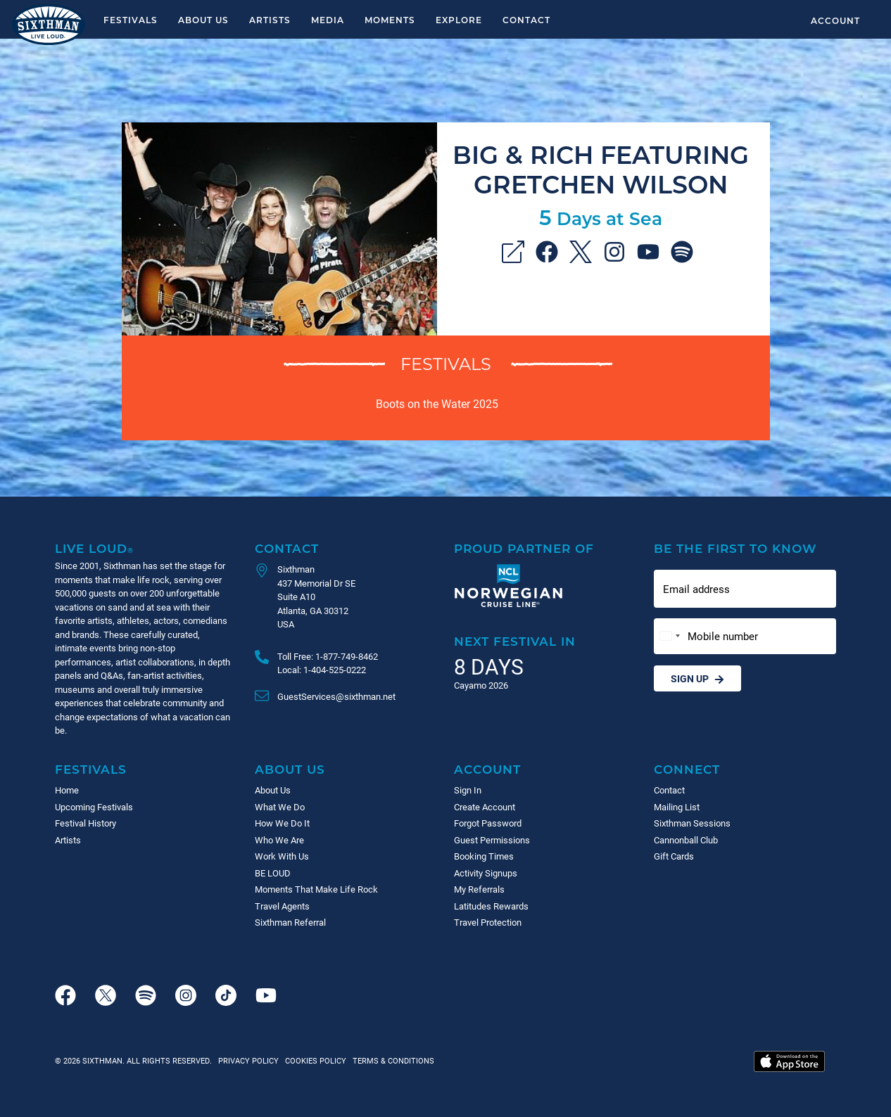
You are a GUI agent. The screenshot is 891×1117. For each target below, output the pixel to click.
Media (327, 19)
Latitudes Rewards (491, 906)
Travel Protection (488, 922)
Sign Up (697, 678)
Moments (390, 19)
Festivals (130, 19)
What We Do (280, 806)
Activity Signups (485, 873)
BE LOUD (273, 873)
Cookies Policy (313, 1060)
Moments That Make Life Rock (316, 889)
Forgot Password (488, 823)
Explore (459, 19)
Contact (526, 19)
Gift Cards (674, 856)
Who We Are (279, 840)
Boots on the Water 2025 (437, 403)
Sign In (467, 790)
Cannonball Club (686, 840)
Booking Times (484, 856)
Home (67, 790)
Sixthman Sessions (692, 823)
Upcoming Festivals (94, 806)
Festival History (85, 823)
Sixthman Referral (290, 922)
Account (835, 20)
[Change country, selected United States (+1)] (669, 636)
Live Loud (94, 548)
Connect (687, 769)
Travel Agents (282, 906)
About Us (203, 19)
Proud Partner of (524, 548)
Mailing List (677, 806)
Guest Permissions (492, 840)
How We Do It (282, 823)
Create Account (484, 806)
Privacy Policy (248, 1060)
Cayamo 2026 (481, 685)
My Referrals (479, 889)
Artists (270, 19)
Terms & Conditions (391, 1060)
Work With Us (282, 856)
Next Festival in (515, 641)
